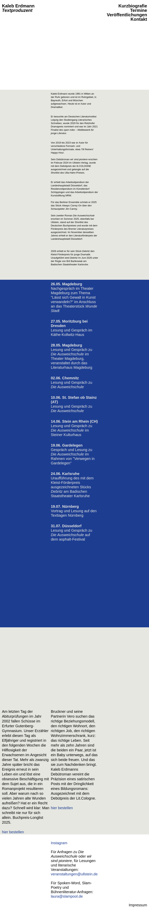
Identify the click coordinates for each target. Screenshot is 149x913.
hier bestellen (13, 832)
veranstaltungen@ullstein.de (74, 874)
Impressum (138, 905)
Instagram (59, 843)
